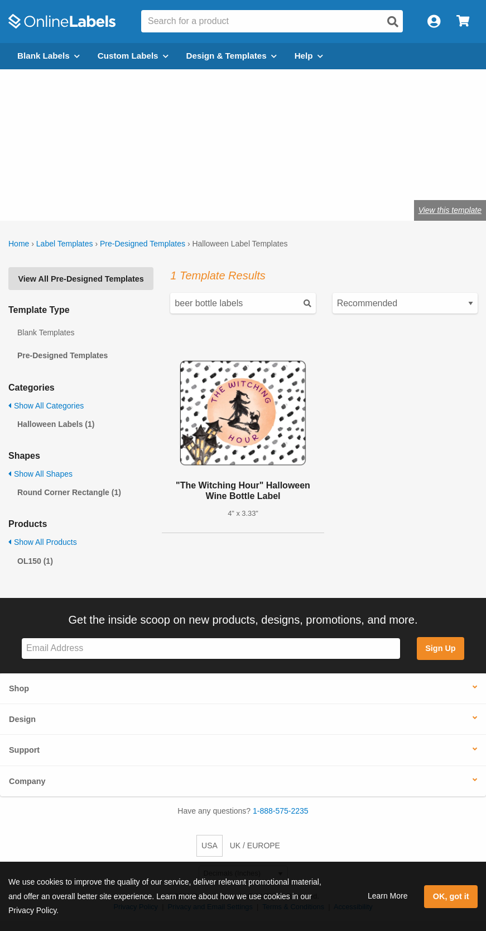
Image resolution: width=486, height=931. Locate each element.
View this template (450, 210)
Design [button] (22, 719)
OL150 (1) (35, 561)
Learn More (388, 895)
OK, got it (451, 896)
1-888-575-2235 (281, 810)
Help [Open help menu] (309, 55)
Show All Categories (46, 405)
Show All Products (42, 542)
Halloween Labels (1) (55, 424)
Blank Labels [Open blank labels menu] (48, 55)
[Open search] (393, 22)
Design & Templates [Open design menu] (231, 55)
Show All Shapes (40, 473)
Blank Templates (45, 332)
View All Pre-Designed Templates (81, 278)
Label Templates (64, 243)
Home (18, 243)
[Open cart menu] (463, 21)
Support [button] (24, 749)
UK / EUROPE (255, 845)
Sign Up (440, 648)
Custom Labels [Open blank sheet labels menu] (133, 55)
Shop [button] (19, 688)
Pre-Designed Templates (142, 243)
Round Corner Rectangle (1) (69, 492)
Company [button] (27, 781)
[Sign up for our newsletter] (211, 648)
